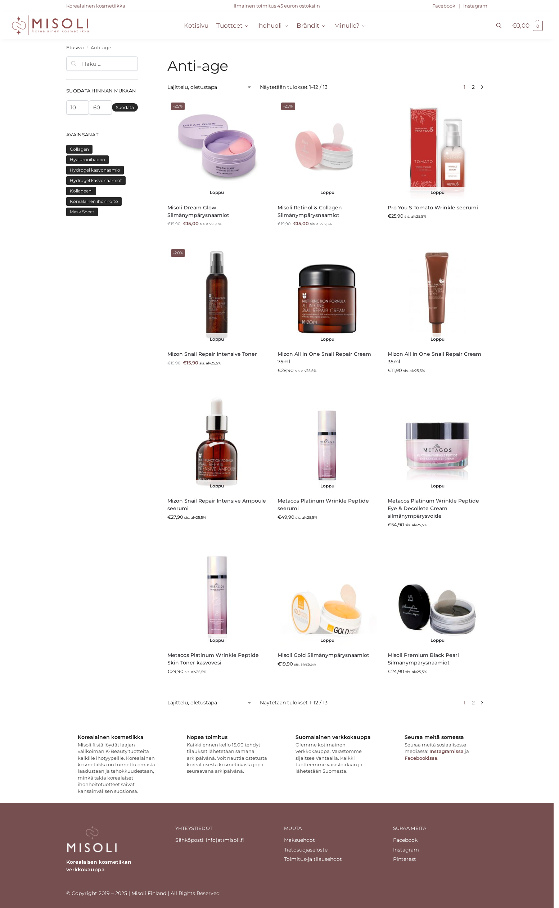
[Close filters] (140, 60)
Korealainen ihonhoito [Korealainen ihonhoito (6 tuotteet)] (94, 201)
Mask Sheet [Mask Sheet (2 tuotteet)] (82, 211)
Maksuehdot (299, 840)
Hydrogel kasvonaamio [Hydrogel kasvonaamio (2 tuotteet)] (95, 170)
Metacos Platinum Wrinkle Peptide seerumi (323, 505)
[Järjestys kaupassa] (209, 87)
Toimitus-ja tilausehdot (313, 859)
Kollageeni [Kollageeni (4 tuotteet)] (81, 191)
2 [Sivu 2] (473, 87)
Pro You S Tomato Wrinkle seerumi (433, 207)
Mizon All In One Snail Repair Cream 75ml (324, 358)
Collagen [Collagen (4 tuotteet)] (79, 149)
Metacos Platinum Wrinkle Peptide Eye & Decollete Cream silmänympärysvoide (433, 508)
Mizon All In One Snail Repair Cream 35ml (434, 358)
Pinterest (404, 859)
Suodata (125, 107)
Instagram (475, 6)
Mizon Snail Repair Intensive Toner (212, 354)
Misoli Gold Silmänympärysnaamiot (323, 655)
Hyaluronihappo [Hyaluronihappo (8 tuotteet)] (87, 159)
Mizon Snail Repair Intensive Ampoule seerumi (216, 505)
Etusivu (75, 47)
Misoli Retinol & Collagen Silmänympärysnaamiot (310, 211)
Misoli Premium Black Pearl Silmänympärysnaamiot (423, 659)
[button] (527, 25)
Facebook (444, 6)
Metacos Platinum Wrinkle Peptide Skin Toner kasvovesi (213, 659)
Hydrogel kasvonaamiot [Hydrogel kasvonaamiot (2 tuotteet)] (96, 180)
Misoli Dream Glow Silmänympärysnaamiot (198, 211)
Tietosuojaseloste (306, 849)
